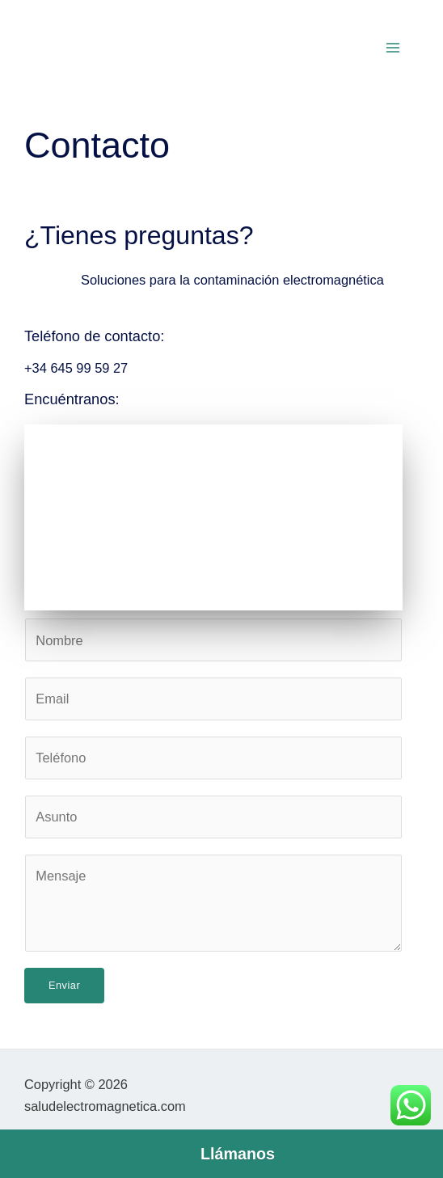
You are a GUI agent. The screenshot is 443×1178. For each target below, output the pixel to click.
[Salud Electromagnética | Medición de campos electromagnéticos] (213, 517)
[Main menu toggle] (392, 48)
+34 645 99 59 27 (76, 368)
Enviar (64, 985)
